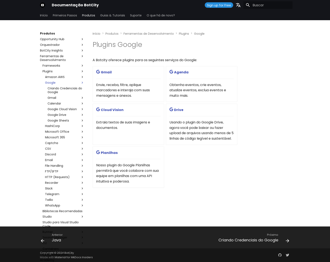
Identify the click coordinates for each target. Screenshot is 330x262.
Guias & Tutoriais (112, 15)
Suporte (136, 15)
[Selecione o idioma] (238, 5)
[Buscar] (268, 5)
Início (44, 15)
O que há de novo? (161, 15)
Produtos (88, 15)
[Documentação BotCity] (42, 5)
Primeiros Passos (65, 15)
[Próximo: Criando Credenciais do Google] (253, 239)
